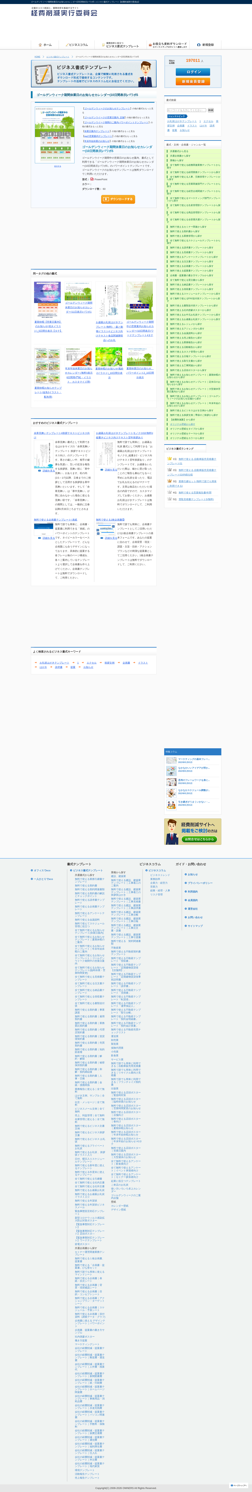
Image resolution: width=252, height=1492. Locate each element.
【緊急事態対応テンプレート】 (90, 1225)
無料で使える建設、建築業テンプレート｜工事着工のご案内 (126, 883)
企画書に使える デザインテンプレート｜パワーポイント (90, 1323)
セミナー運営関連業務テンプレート (90, 1253)
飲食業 (114, 1055)
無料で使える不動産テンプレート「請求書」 (126, 984)
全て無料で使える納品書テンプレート (90, 991)
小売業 (114, 1051)
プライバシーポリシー (200, 883)
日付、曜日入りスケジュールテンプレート (90, 1160)
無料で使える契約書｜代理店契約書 (90, 1031)
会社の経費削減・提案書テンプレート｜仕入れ (90, 1451)
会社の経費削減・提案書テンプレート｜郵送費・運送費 (90, 1357)
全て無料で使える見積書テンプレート (90, 978)
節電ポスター (82, 1244)
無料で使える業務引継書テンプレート (90, 880)
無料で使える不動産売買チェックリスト (126, 1031)
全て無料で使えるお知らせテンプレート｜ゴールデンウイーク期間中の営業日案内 (90, 959)
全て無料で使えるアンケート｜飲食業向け (126, 1162)
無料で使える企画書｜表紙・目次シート (88, 1279)
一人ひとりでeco (43, 879)
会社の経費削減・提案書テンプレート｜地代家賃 (90, 1465)
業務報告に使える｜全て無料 (90, 1090)
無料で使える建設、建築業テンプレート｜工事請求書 (126, 906)
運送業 (114, 1036)
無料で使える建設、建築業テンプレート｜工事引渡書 (126, 936)
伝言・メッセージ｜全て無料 (90, 1103)
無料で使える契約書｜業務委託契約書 (90, 1024)
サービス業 (117, 1059)
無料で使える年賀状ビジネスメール (90, 1206)
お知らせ (88, 667)
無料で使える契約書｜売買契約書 (90, 1044)
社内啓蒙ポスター (85, 1336)
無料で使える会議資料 (87, 919)
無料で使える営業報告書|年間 (195, 492)
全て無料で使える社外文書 (90, 1186)
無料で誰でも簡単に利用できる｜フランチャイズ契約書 (126, 1082)
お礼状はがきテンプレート (54, 662)
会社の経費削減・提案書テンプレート (90, 1349)
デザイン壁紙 (118, 1209)
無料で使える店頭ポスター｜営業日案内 (126, 1149)
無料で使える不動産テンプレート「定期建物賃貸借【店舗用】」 (126, 967)
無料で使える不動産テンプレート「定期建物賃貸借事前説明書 (126, 977)
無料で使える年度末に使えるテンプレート (90, 1173)
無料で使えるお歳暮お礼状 (90, 1190)
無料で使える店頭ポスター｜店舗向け (126, 1113)
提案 (72, 667)
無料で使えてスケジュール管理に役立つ (90, 925)
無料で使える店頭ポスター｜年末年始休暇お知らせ (126, 1133)
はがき (43, 667)
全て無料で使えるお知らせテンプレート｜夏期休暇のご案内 (90, 939)
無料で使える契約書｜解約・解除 (88, 1057)
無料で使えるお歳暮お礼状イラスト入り (90, 1195)
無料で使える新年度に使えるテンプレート (90, 1166)
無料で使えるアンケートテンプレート (90, 914)
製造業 (114, 1043)
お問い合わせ (195, 917)
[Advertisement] (152, 29)
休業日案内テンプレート (97, 131)
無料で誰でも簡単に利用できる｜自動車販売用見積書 (126, 1064)
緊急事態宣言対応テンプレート (90, 1212)
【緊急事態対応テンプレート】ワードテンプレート (90, 1239)
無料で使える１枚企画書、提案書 (90, 1260)
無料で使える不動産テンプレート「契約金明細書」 (126, 1017)
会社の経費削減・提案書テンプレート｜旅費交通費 (90, 1432)
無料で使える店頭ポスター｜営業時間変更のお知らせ (126, 1107)
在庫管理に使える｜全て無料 (90, 1120)
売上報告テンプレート (87, 1477)
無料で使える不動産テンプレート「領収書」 (126, 959)
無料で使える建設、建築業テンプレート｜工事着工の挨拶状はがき (126, 892)
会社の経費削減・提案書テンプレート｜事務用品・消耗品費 (90, 1399)
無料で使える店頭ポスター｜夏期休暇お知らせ (126, 1127)
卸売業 (114, 1040)
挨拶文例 (109, 662)
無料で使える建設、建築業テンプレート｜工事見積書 (126, 900)
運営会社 (193, 908)
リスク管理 (156, 894)
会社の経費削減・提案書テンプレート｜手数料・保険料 (90, 1424)
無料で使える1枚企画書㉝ (110, 519)
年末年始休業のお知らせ (97, 141)
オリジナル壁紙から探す (182, 424)
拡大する (57, 166)
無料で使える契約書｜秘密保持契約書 (90, 1064)
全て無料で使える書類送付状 (90, 1004)
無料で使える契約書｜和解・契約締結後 (88, 1070)
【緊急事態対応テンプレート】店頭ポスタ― (90, 1232)
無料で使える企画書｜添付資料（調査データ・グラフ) (90, 1315)
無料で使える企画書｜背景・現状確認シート (88, 1286)
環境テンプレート (85, 1470)
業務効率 (155, 879)
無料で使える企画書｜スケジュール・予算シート (90, 1309)
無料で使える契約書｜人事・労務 (88, 1077)
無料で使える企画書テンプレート (90, 908)
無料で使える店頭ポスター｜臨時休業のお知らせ (126, 1100)
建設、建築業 (118, 876)
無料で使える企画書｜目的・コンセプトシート (88, 1293)
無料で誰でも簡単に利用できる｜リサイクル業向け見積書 (126, 1072)
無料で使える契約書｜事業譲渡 (90, 1011)
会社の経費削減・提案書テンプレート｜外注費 (90, 1458)
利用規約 (193, 891)
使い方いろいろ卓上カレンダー (126, 1190)
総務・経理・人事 (160, 890)
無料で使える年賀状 (86, 1200)
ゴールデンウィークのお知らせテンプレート (107, 108)
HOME (37, 57)
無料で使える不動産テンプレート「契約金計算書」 (126, 1024)
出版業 (114, 1088)
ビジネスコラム (157, 870)
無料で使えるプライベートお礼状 (90, 1147)
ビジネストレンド (160, 875)
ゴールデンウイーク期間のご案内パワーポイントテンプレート (116, 122)
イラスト (143, 662)
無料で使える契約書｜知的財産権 (90, 1050)
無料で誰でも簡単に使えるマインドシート (90, 1273)
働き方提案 (81, 1340)
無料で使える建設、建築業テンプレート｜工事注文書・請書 (126, 928)
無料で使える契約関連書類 (90, 889)
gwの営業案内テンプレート (98, 136)
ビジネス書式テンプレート (57, 57)
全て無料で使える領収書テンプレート (90, 998)
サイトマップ (195, 926)
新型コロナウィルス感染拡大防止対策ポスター (90, 1219)
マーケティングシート (87, 1344)
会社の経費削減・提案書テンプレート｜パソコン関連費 (90, 1414)
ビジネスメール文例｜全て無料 (90, 1110)
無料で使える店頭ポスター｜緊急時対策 (126, 1094)
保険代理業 (117, 1047)
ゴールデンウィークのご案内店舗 (126, 1196)
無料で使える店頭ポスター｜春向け (126, 1120)
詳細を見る (49, 470)
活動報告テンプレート (87, 1474)
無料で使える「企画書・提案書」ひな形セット (90, 1266)
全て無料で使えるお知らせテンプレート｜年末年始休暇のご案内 (90, 949)
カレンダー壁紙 (119, 1205)
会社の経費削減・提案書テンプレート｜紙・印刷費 (90, 1381)
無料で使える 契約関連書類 (126, 942)
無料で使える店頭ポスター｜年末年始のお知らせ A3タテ (126, 1141)
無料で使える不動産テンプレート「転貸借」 (126, 998)
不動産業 (116, 947)
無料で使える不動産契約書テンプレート (126, 953)
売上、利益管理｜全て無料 (90, 1115)
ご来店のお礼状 (119, 1184)
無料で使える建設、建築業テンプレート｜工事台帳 (126, 913)
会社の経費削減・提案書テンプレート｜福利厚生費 (90, 1445)
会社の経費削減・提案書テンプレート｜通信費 (90, 1438)
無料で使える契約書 (86, 885)
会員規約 (193, 900)
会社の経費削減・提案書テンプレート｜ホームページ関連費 (90, 1389)
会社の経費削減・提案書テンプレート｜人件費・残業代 (90, 1367)
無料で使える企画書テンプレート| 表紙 (55, 519)
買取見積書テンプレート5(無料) (196, 499)
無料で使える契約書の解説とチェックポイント (90, 894)
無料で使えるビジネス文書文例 (90, 1127)
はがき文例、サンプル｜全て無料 (90, 1097)
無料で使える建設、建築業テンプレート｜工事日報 (126, 920)
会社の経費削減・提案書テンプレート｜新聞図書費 (90, 1375)
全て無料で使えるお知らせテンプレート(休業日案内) (90, 931)
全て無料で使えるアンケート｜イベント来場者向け (126, 1169)
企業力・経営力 (159, 882)
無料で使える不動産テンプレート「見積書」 (126, 991)
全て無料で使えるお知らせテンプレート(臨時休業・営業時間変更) (90, 970)
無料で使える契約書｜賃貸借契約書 (90, 1037)
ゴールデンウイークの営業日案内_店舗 (104, 117)
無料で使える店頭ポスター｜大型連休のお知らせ (126, 1156)
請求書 (58, 667)
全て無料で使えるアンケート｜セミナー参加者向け (126, 1175)
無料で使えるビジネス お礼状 (90, 1140)
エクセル (92, 662)
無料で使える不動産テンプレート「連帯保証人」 (126, 1004)
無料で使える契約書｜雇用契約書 (90, 1017)
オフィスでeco (42, 870)
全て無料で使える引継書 (88, 1178)
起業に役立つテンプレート (126, 1181)
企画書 (126, 662)
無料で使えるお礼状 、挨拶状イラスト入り (90, 1153)
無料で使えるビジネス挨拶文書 (90, 1133)
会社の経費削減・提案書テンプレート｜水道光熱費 (90, 1406)
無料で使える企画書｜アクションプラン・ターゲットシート (90, 1301)
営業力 (154, 886)
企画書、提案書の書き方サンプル (90, 1331)
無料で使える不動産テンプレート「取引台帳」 (126, 1011)
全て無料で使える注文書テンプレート (90, 984)
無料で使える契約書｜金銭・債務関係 (88, 1083)
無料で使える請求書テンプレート (90, 901)
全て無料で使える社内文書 (90, 1182)
